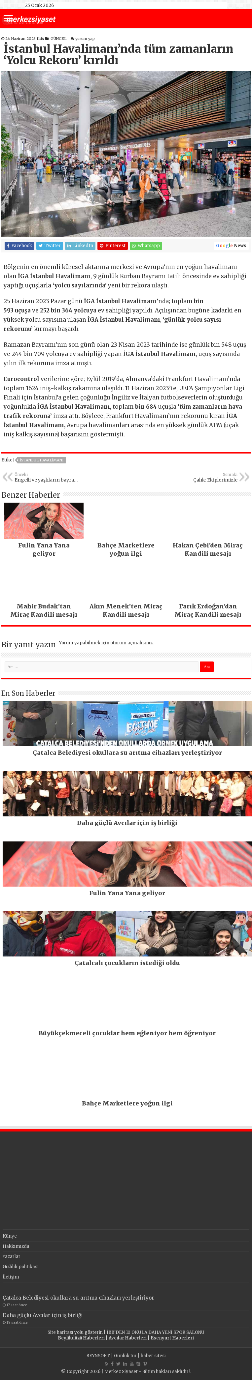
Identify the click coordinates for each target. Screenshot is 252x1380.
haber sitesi (153, 1356)
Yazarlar (11, 1256)
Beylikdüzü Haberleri (81, 1338)
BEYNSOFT (98, 1356)
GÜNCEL (58, 38)
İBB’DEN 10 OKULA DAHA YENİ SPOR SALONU (155, 1332)
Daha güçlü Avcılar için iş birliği (43, 1315)
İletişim (11, 1277)
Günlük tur (125, 1356)
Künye (10, 1236)
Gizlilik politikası (21, 1267)
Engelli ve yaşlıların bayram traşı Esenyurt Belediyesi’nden (48, 477)
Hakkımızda (16, 1246)
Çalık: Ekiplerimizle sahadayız (203, 477)
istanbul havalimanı (42, 460)
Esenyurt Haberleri (172, 1338)
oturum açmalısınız (131, 643)
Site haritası (60, 1332)
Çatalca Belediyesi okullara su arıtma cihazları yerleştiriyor (78, 1298)
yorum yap (85, 38)
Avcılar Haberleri (128, 1338)
